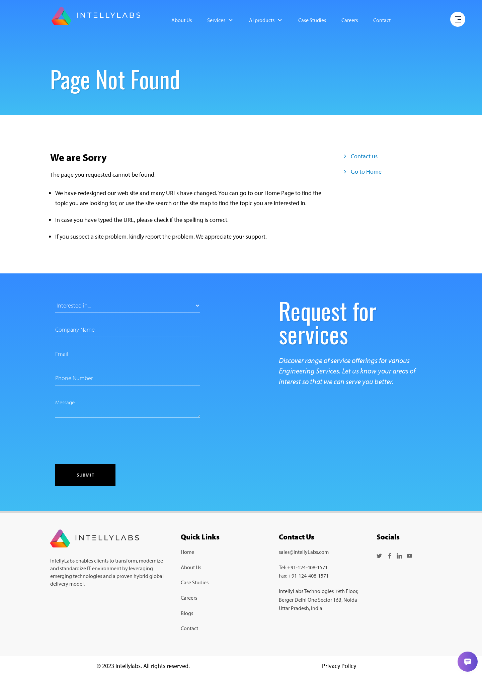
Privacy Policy (339, 666)
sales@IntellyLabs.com (304, 551)
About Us (181, 20)
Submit (85, 475)
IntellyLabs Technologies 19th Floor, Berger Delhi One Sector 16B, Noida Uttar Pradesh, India (318, 599)
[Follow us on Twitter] (379, 555)
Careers (349, 20)
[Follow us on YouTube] (409, 555)
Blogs (187, 613)
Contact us (361, 156)
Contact (382, 20)
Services (220, 20)
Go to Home (363, 171)
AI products (266, 20)
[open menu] (458, 20)
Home (187, 551)
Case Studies (312, 20)
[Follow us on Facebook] (389, 555)
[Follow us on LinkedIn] (399, 555)
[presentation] (106, 441)
